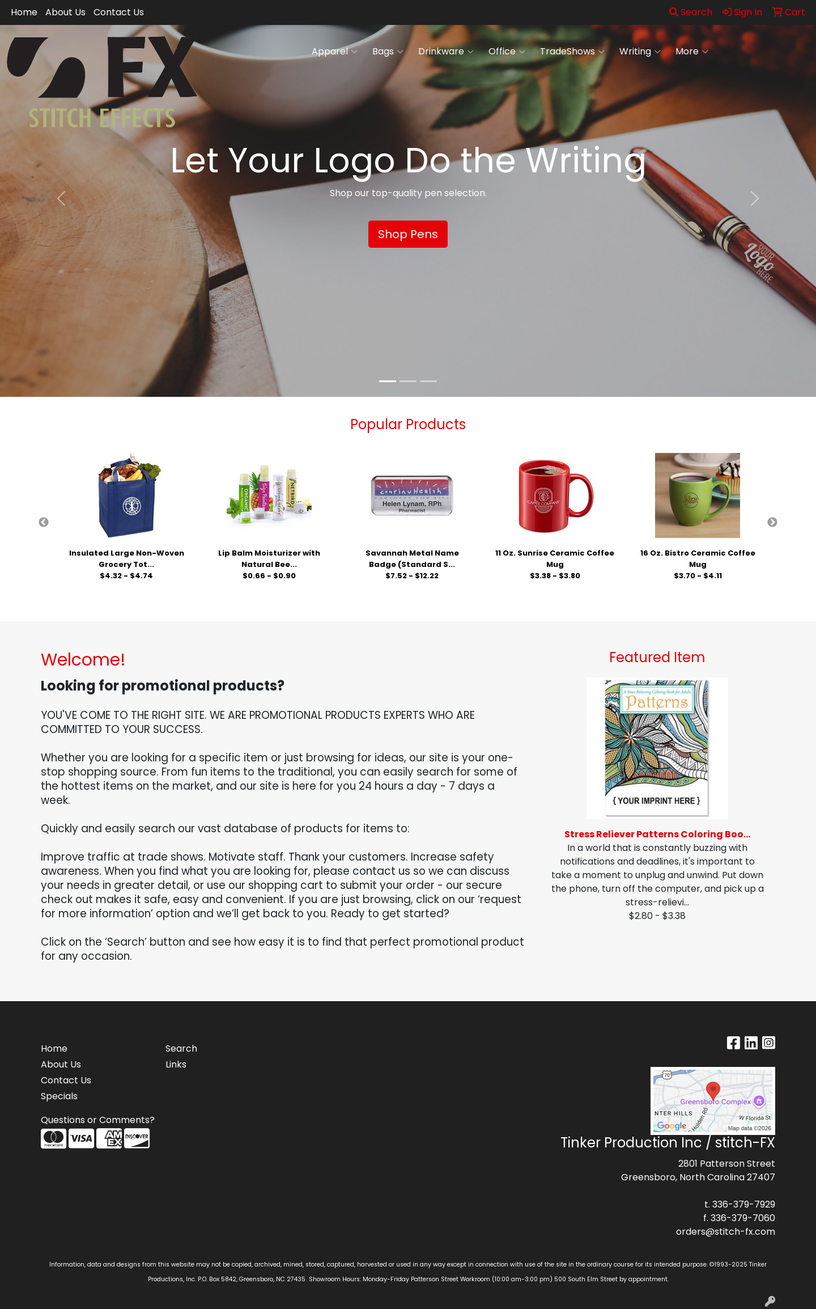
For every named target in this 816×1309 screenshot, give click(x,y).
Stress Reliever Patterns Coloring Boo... (657, 834)
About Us (65, 12)
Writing (640, 51)
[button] (61, 198)
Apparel (335, 51)
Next (772, 522)
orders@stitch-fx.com (725, 1231)
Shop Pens (408, 234)
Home (24, 12)
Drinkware (446, 51)
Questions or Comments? (98, 1119)
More (691, 51)
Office (506, 51)
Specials (59, 1096)
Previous (43, 522)
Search (690, 12)
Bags (387, 51)
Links (175, 1064)
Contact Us (119, 12)
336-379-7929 (743, 1204)
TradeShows (572, 51)
